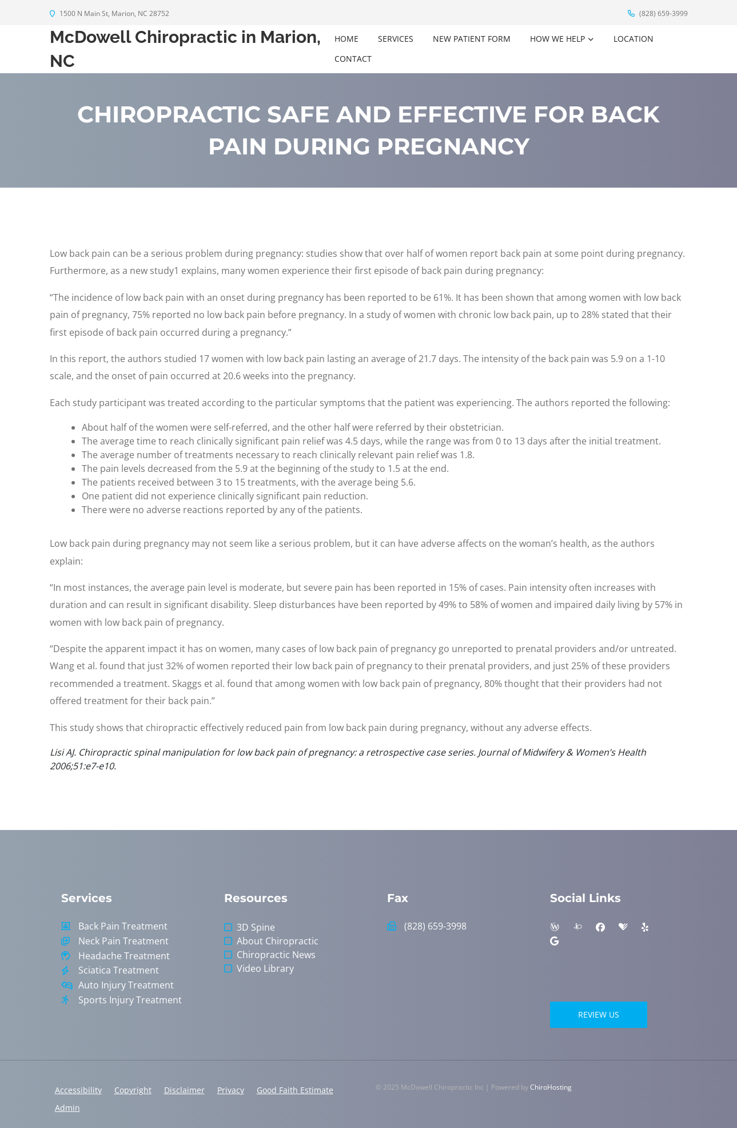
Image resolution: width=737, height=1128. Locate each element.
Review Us (598, 1014)
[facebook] (600, 927)
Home (346, 38)
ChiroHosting (551, 1087)
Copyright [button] (133, 1090)
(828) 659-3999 (658, 13)
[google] (554, 941)
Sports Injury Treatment (130, 1000)
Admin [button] (67, 1107)
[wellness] (554, 927)
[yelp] (645, 927)
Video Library (265, 968)
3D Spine (256, 927)
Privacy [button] (230, 1090)
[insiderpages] (577, 927)
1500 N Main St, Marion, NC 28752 (109, 13)
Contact (353, 58)
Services (395, 38)
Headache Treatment (124, 956)
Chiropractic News (276, 954)
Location (633, 38)
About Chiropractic (277, 941)
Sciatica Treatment (118, 970)
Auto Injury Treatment (126, 985)
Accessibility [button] (78, 1090)
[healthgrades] (623, 927)
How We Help (557, 38)
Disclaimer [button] (184, 1090)
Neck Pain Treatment (123, 941)
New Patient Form (472, 38)
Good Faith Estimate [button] (295, 1090)
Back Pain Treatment (123, 926)
